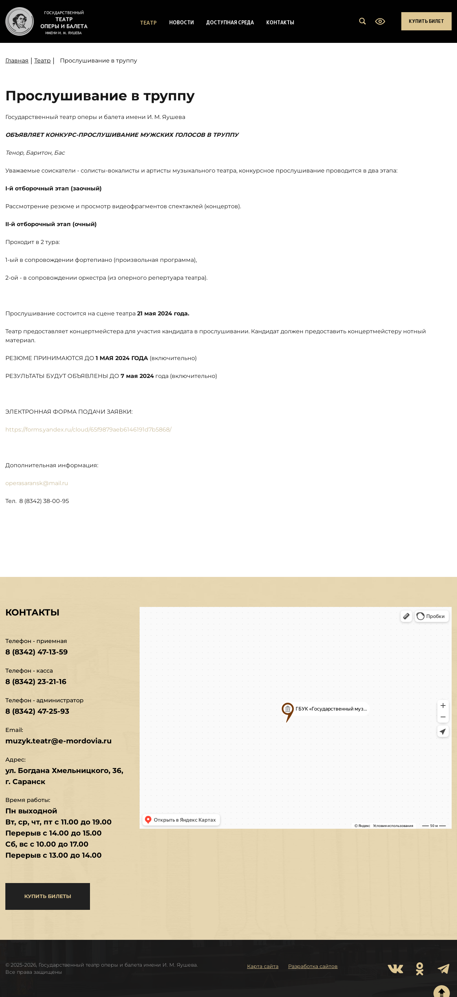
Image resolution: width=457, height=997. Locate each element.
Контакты (280, 22)
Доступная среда (230, 22)
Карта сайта (262, 966)
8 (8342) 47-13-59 (36, 652)
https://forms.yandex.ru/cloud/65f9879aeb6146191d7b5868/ (88, 429)
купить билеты (47, 896)
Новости (181, 22)
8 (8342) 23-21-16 (35, 681)
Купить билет (426, 21)
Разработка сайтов (313, 966)
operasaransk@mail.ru (36, 483)
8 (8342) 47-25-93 (37, 711)
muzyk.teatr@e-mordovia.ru (58, 741)
